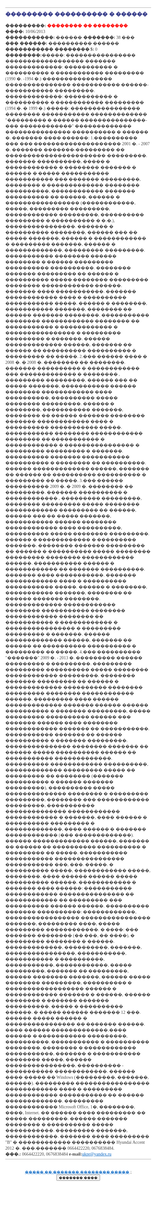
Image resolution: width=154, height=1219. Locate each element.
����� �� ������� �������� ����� (77, 1172)
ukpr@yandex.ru (96, 1154)
